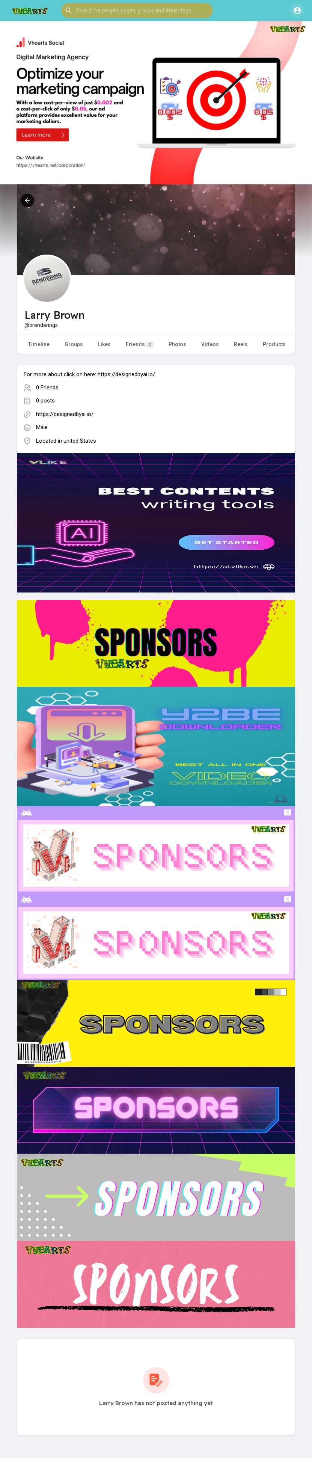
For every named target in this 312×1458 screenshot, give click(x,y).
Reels (241, 344)
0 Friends (47, 387)
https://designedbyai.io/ (64, 414)
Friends (140, 344)
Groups (74, 344)
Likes (104, 344)
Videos (210, 344)
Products (274, 344)
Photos (177, 344)
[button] (137, 10)
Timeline (39, 344)
